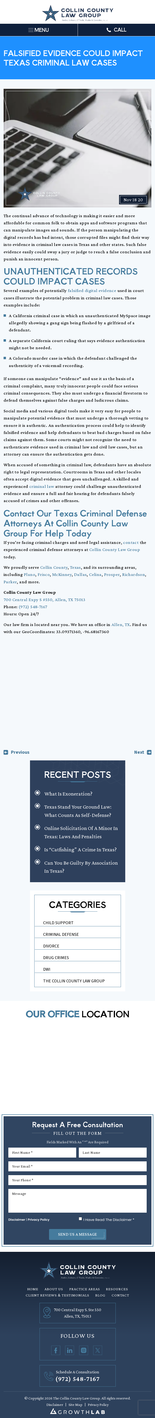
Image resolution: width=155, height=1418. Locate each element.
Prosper (112, 574)
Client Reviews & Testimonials (57, 1295)
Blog (100, 1295)
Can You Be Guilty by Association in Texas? (81, 867)
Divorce (51, 946)
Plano (29, 574)
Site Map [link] (75, 1405)
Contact (120, 1295)
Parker (10, 581)
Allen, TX (120, 624)
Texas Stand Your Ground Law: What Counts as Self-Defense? (77, 811)
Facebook (55, 1350)
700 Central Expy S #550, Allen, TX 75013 (44, 599)
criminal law (41, 486)
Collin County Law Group (114, 549)
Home (33, 1289)
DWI (46, 969)
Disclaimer (16, 1219)
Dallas (80, 574)
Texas (75, 567)
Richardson (133, 574)
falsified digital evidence (92, 290)
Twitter (98, 1350)
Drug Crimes (56, 958)
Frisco (44, 574)
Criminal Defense (61, 934)
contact (131, 542)
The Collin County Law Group (74, 981)
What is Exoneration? (68, 794)
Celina (95, 574)
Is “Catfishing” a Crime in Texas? (80, 849)
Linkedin (70, 1350)
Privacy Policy (39, 1219)
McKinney (62, 574)
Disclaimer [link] (54, 1405)
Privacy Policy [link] (98, 1405)
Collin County (54, 567)
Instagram (84, 1350)
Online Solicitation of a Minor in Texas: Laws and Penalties (81, 832)
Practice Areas (84, 1289)
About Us (54, 1289)
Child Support (58, 923)
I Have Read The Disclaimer (108, 1219)
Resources (117, 1289)
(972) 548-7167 (33, 606)
